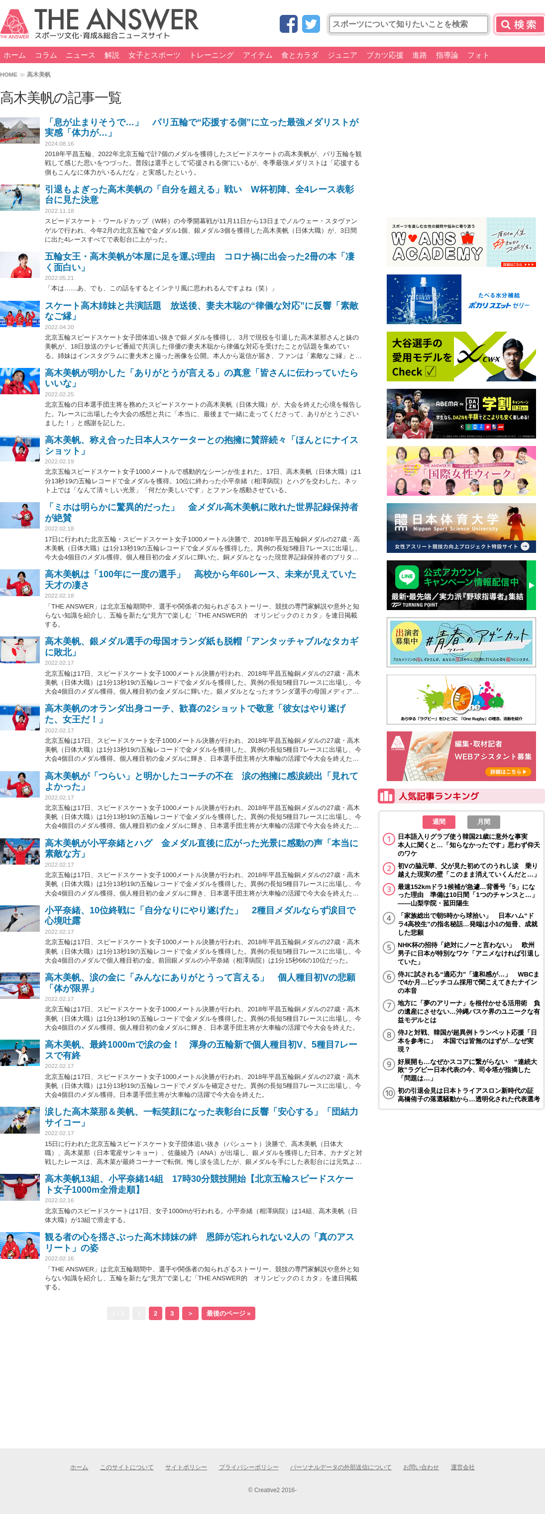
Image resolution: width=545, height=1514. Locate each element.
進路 (419, 55)
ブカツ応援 (385, 55)
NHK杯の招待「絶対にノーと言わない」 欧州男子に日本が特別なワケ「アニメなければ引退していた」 (469, 953)
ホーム (14, 55)
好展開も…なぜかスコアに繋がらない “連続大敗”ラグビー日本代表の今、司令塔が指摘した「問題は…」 (467, 1070)
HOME (8, 74)
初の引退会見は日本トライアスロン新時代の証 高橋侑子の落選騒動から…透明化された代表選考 (469, 1095)
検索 (520, 24)
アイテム (258, 55)
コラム (46, 55)
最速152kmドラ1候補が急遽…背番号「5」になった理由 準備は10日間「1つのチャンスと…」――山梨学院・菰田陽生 (468, 895)
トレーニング (211, 55)
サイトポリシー (186, 1467)
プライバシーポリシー (249, 1467)
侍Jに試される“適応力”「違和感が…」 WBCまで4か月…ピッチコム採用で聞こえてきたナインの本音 (469, 983)
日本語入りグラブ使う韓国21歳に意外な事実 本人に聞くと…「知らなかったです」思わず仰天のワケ (469, 845)
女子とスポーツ (154, 55)
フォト (478, 55)
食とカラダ (300, 55)
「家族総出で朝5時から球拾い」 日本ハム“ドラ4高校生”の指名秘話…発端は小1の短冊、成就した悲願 (468, 924)
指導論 (447, 55)
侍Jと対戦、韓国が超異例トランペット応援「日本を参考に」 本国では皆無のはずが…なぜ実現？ (467, 1041)
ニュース (81, 55)
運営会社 (463, 1467)
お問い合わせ (421, 1467)
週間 (439, 821)
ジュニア (342, 55)
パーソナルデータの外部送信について (341, 1467)
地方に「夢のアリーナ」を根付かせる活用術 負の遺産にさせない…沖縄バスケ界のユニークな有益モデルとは (469, 1011)
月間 (483, 821)
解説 (112, 55)
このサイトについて (127, 1467)
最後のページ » (229, 1313)
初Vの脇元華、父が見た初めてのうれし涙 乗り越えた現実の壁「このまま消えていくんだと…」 (469, 870)
